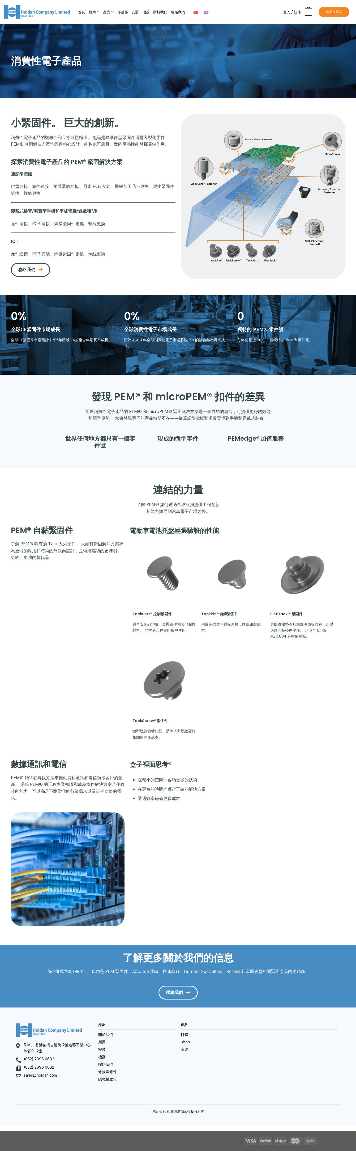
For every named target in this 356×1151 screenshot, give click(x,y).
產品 (108, 11)
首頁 (81, 12)
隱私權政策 (107, 1079)
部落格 (122, 12)
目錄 (184, 1034)
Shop (185, 1042)
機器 (146, 12)
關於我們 (160, 12)
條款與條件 (107, 1071)
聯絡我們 (178, 12)
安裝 (135, 12)
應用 (94, 11)
